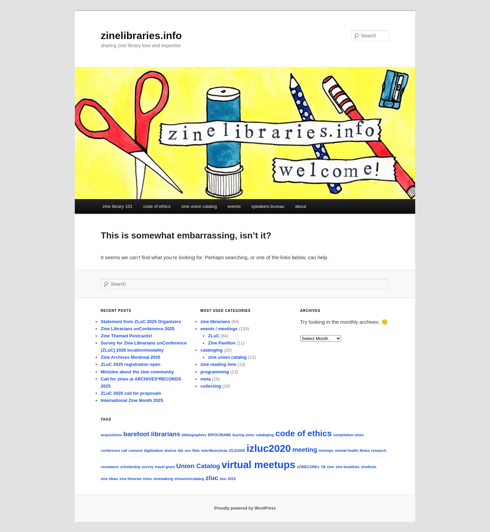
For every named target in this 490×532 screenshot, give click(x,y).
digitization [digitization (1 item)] (153, 450)
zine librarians (215, 321)
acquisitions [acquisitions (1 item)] (111, 435)
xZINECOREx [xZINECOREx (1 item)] (308, 467)
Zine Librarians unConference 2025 (138, 328)
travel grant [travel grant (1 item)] (165, 467)
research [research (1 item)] (378, 450)
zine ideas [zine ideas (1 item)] (109, 479)
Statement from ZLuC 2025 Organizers (141, 321)
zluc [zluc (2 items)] (212, 477)
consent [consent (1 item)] (136, 450)
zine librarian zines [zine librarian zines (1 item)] (135, 479)
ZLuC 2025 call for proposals (131, 393)
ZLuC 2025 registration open (131, 364)
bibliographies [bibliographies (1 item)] (194, 435)
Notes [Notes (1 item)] (365, 450)
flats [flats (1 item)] (196, 450)
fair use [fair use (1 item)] (184, 450)
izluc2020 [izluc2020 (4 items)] (268, 448)
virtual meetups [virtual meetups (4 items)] (258, 464)
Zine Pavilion (221, 342)
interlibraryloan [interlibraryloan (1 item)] (214, 450)
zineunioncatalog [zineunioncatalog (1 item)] (189, 479)
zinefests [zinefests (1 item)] (369, 467)
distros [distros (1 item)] (170, 450)
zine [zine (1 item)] (330, 467)
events (234, 206)
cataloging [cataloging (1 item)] (265, 435)
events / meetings (219, 328)
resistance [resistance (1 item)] (110, 467)
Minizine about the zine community (137, 371)
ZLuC (213, 335)
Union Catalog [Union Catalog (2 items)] (198, 465)
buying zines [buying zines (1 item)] (243, 435)
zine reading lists (218, 364)
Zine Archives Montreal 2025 (130, 357)
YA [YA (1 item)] (323, 467)
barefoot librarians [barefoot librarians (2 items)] (151, 434)
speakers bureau (267, 206)
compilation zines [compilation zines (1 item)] (348, 435)
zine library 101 (117, 206)
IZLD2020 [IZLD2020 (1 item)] (237, 450)
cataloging (211, 350)
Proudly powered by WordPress (245, 508)
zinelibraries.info (141, 35)
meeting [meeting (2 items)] (304, 449)
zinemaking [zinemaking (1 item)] (163, 479)
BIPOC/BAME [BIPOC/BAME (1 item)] (219, 435)
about (300, 206)
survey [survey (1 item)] (147, 467)
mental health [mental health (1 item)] (346, 450)
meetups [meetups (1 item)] (325, 450)
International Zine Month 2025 (132, 400)
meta (205, 379)
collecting (210, 386)
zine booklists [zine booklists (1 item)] (347, 467)
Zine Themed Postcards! (126, 335)
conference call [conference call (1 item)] (114, 450)
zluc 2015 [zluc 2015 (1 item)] (227, 479)
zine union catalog (199, 206)
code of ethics (156, 206)
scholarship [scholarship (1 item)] (130, 467)
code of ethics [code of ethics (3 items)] (303, 433)
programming (214, 371)
